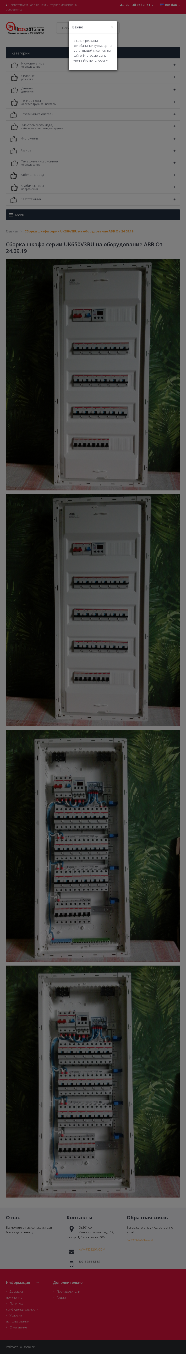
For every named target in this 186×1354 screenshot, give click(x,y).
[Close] (112, 27)
